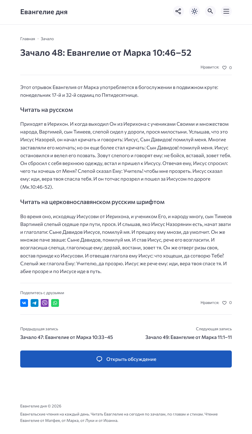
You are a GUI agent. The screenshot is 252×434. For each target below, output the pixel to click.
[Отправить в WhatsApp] (55, 303)
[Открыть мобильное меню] (226, 11)
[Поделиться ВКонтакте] (24, 303)
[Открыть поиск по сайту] (210, 11)
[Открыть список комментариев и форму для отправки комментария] (126, 359)
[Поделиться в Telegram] (34, 303)
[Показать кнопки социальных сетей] (178, 11)
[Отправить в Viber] (45, 303)
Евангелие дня (44, 11)
